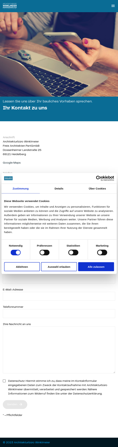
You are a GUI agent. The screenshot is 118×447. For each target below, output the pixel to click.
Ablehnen (22, 266)
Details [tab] (59, 188)
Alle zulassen (96, 266)
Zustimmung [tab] (21, 188)
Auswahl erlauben (59, 266)
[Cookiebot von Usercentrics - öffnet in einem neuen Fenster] (98, 178)
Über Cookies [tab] (97, 188)
